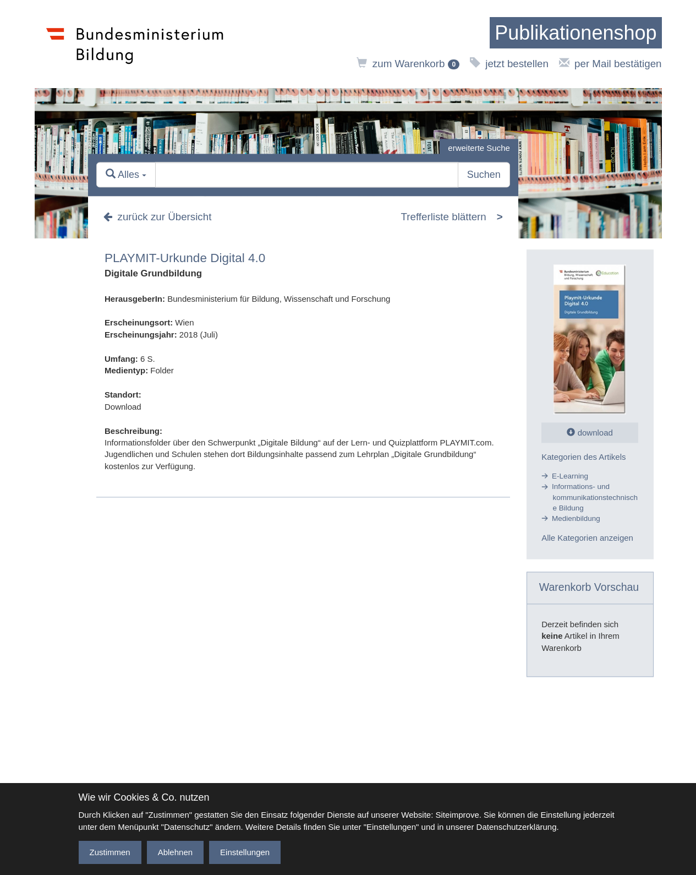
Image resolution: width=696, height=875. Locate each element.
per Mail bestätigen (610, 63)
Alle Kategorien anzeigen (587, 538)
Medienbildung (576, 519)
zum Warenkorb (408, 63)
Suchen (484, 175)
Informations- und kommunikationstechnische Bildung (595, 498)
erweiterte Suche (479, 148)
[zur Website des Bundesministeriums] (135, 44)
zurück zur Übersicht (157, 216)
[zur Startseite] (575, 33)
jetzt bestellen (509, 63)
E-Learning (570, 476)
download (589, 432)
